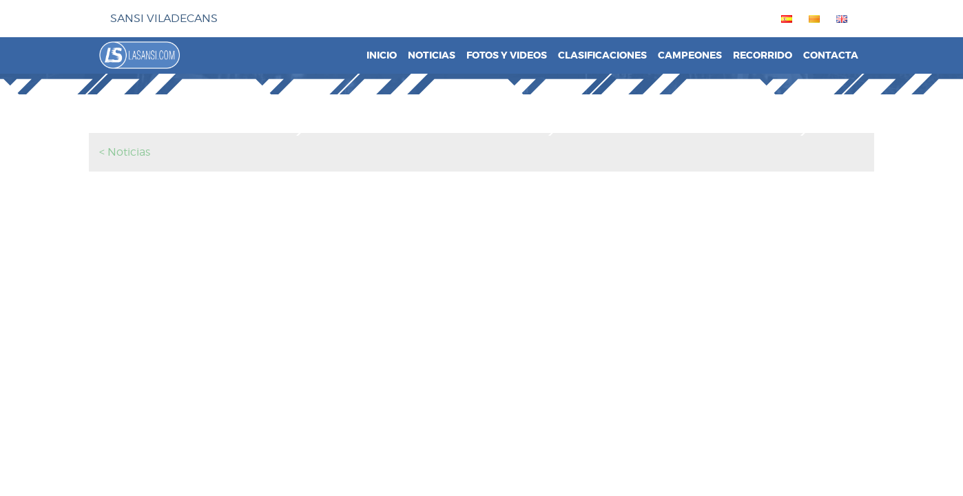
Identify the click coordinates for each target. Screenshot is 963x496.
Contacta (830, 55)
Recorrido (762, 55)
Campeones (690, 55)
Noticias (431, 55)
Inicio (381, 55)
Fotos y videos (506, 55)
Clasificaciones (602, 55)
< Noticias (124, 151)
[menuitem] (784, 19)
